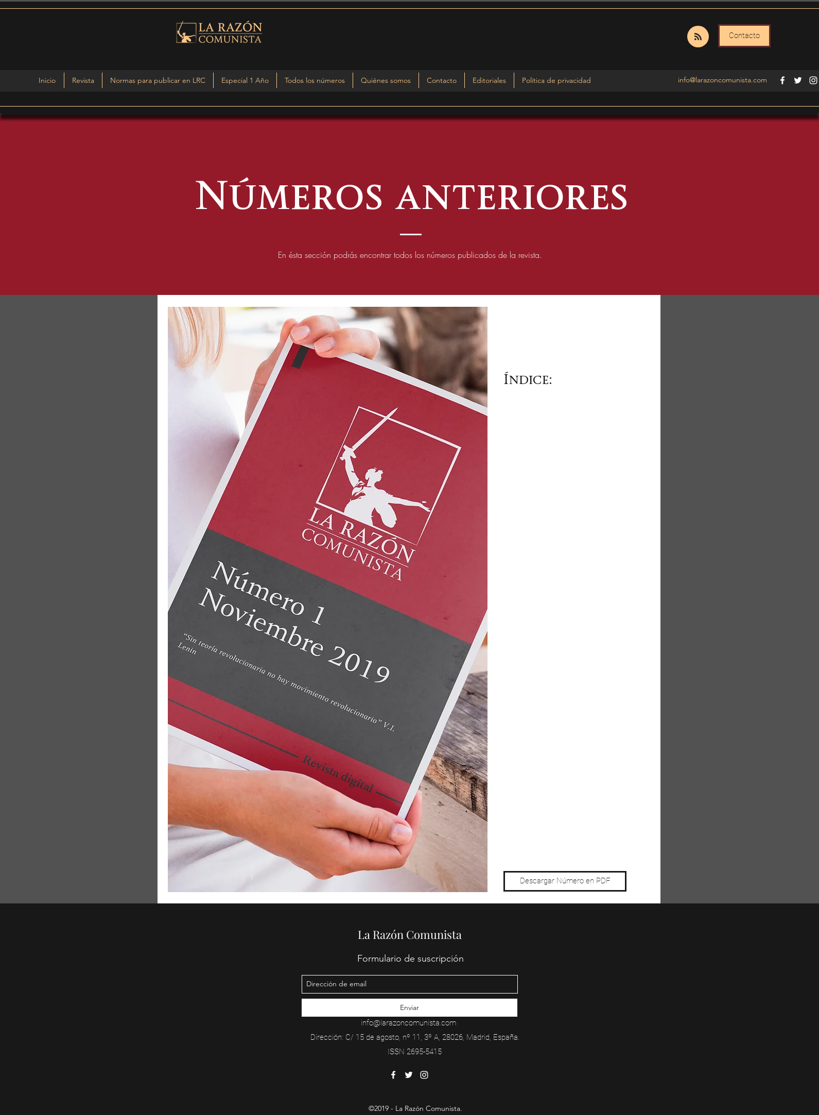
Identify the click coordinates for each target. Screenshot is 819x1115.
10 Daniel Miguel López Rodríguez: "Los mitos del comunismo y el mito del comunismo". (563, 783)
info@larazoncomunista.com (722, 79)
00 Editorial (525, 403)
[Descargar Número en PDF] (564, 881)
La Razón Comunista (410, 934)
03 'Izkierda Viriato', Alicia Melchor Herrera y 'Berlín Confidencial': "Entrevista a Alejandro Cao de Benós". (562, 509)
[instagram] (813, 80)
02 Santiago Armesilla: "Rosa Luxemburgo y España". (553, 472)
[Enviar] (409, 1008)
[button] (245, 80)
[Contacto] (744, 35)
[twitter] (798, 80)
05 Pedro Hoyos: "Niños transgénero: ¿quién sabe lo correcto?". (549, 588)
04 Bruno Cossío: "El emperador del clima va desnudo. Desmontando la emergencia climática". (564, 551)
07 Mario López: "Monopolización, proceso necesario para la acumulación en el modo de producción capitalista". (561, 676)
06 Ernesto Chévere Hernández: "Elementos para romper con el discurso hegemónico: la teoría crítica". (559, 630)
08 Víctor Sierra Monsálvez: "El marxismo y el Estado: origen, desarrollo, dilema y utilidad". (557, 718)
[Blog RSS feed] (698, 37)
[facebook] (782, 80)
